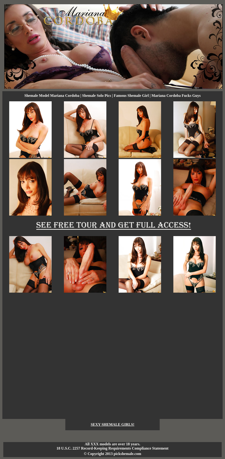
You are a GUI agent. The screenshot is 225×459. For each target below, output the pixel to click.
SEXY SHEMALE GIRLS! (112, 424)
